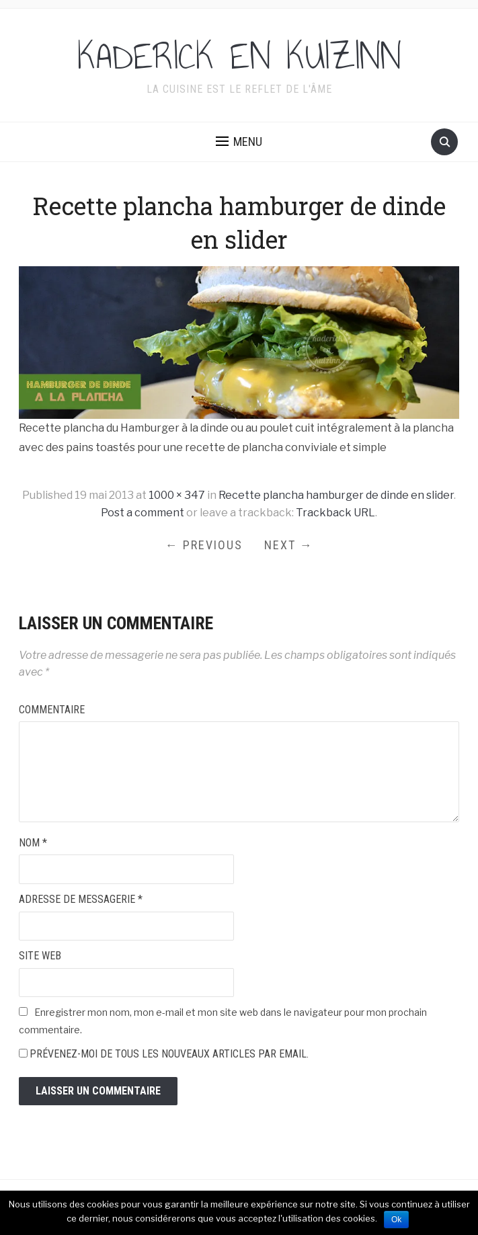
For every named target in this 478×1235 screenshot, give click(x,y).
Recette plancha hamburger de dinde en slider (336, 495)
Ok (396, 1219)
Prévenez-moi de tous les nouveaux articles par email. (169, 1053)
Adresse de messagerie (81, 899)
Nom (33, 842)
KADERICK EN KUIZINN (239, 56)
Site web (40, 955)
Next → (288, 545)
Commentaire (52, 709)
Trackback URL (335, 512)
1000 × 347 (177, 495)
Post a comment (142, 512)
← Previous (204, 545)
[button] (239, 142)
